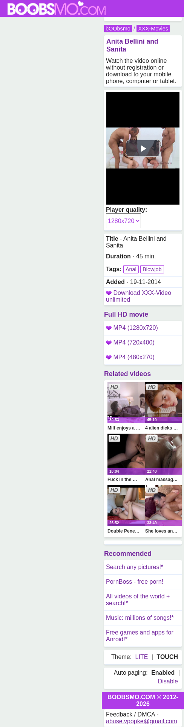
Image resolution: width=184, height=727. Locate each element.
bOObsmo (118, 29)
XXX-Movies (153, 29)
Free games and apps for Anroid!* (139, 635)
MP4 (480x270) (130, 357)
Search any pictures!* (134, 567)
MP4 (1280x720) (132, 328)
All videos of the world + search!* (138, 599)
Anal (131, 269)
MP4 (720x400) (130, 342)
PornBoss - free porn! (134, 581)
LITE (141, 657)
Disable (168, 681)
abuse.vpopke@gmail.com (141, 721)
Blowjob (152, 269)
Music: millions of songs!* (140, 618)
